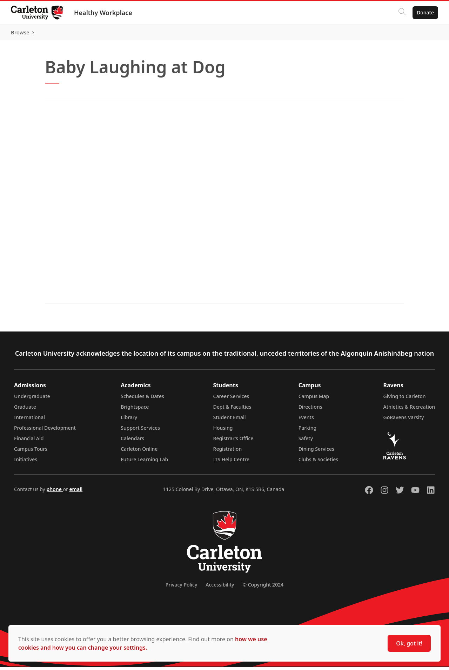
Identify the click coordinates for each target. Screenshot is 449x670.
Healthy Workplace (103, 12)
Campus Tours (30, 452)
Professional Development (45, 431)
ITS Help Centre (231, 462)
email (75, 492)
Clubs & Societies (318, 462)
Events (306, 420)
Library (129, 420)
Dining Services (316, 452)
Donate (425, 12)
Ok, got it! (409, 643)
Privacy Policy (181, 587)
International (29, 420)
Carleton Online (139, 452)
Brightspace (135, 410)
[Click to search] (401, 12)
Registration (227, 452)
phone (54, 492)
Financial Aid (28, 441)
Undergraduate (32, 399)
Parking (308, 431)
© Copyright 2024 (262, 587)
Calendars (132, 441)
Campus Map (314, 399)
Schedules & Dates (142, 399)
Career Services (231, 399)
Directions (310, 410)
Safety (306, 441)
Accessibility (220, 587)
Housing (223, 431)
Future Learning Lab (144, 462)
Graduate (25, 410)
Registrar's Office (233, 441)
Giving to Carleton (404, 399)
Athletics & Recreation (409, 410)
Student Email (229, 420)
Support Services (140, 431)
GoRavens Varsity (403, 420)
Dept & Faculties (232, 410)
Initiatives (25, 462)
